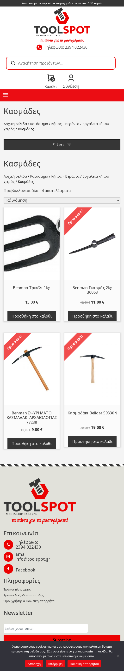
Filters (58, 144)
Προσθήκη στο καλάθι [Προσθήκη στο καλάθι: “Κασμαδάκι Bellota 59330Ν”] (92, 441)
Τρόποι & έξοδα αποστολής (24, 595)
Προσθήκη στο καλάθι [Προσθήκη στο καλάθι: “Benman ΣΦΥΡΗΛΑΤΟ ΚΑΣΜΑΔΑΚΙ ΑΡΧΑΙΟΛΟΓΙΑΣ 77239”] (32, 443)
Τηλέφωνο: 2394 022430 (65, 47)
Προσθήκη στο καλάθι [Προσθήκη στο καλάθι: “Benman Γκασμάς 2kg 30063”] (92, 316)
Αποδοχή (34, 664)
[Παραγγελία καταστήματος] (62, 200)
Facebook (25, 570)
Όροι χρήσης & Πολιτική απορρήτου (30, 601)
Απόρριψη (55, 664)
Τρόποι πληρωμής (17, 589)
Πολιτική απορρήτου (84, 664)
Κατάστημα (39, 123)
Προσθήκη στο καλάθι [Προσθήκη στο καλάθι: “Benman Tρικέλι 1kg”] (32, 316)
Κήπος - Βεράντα (65, 123)
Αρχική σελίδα (15, 123)
